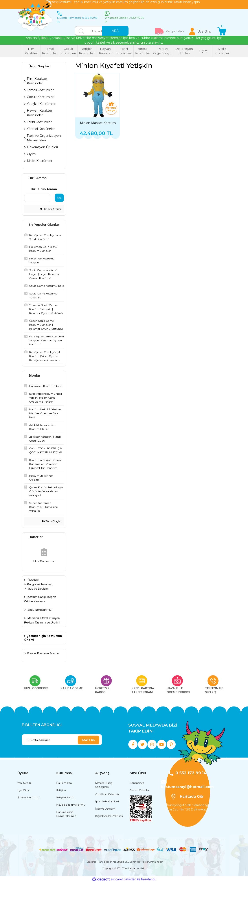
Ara (59, 197)
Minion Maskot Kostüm (98, 123)
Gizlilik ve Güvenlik (107, 810)
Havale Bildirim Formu (70, 821)
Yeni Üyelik (24, 799)
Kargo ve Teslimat (40, 584)
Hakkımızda (64, 799)
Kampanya (137, 799)
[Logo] (35, 15)
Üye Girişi (23, 806)
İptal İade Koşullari (107, 817)
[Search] (102, 31)
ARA (115, 31)
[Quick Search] (37, 198)
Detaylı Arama (51, 209)
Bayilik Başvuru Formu (43, 653)
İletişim (61, 806)
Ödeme (33, 580)
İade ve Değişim (38, 588)
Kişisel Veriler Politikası (109, 832)
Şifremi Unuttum (28, 814)
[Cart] (221, 31)
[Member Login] (200, 31)
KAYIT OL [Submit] (88, 740)
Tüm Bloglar (52, 521)
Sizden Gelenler (139, 806)
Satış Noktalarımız (39, 609)
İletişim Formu (65, 814)
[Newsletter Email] (62, 739)
